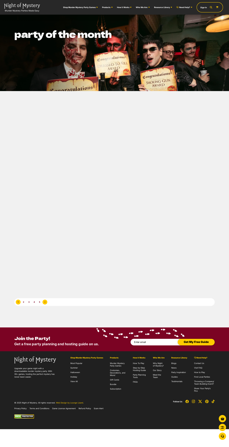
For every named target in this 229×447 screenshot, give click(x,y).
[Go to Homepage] (22, 7)
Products (106, 7)
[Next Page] (44, 302)
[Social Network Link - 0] (187, 402)
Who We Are (142, 7)
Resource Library (162, 7)
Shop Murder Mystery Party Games (79, 7)
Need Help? (183, 7)
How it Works (123, 7)
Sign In (203, 7)
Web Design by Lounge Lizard (69, 403)
